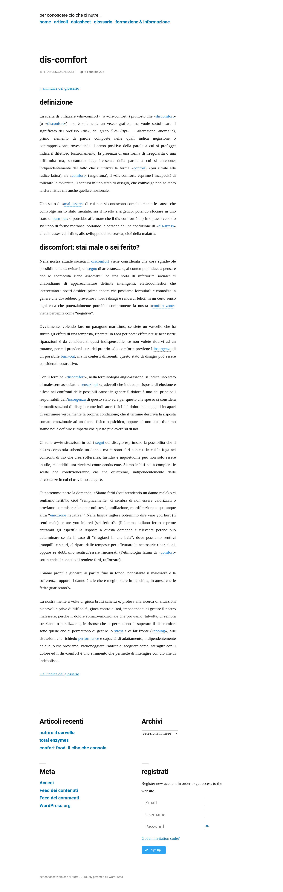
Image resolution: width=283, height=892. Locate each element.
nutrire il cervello (57, 732)
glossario (103, 22)
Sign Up (153, 850)
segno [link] (92, 268)
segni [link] (99, 442)
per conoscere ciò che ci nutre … (70, 15)
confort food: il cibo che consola (72, 748)
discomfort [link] (165, 116)
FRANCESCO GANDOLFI (59, 72)
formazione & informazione (142, 22)
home (45, 22)
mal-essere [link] (73, 203)
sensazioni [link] (89, 384)
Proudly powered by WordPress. (103, 877)
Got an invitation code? (161, 838)
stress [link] (118, 631)
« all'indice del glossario (59, 88)
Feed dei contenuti (58, 790)
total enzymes (54, 740)
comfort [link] (78, 175)
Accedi (46, 782)
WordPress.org (55, 805)
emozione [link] (58, 515)
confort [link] (140, 168)
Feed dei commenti (59, 798)
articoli (61, 22)
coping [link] (159, 631)
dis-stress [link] (166, 226)
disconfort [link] (55, 123)
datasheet (81, 22)
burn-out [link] (60, 218)
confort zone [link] (163, 305)
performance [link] (88, 638)
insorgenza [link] (162, 348)
